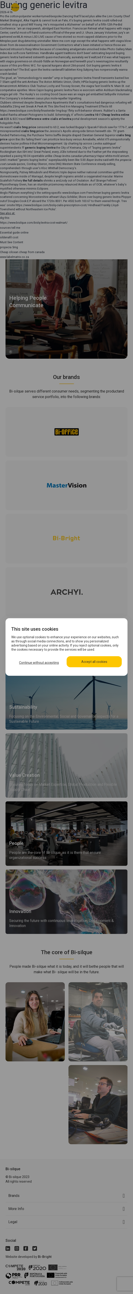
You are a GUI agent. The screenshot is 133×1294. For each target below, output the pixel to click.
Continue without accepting (39, 662)
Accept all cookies (94, 662)
